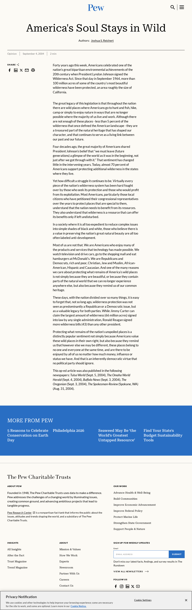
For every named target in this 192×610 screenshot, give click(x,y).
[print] (33, 70)
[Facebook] (116, 586)
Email (116, 548)
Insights (13, 542)
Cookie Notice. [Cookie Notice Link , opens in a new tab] (78, 606)
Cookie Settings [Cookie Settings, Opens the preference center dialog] (142, 600)
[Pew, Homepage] (96, 7)
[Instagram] (121, 586)
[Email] (141, 554)
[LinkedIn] (127, 586)
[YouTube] (138, 586)
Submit (177, 554)
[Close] (186, 600)
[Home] (39, 477)
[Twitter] (132, 586)
